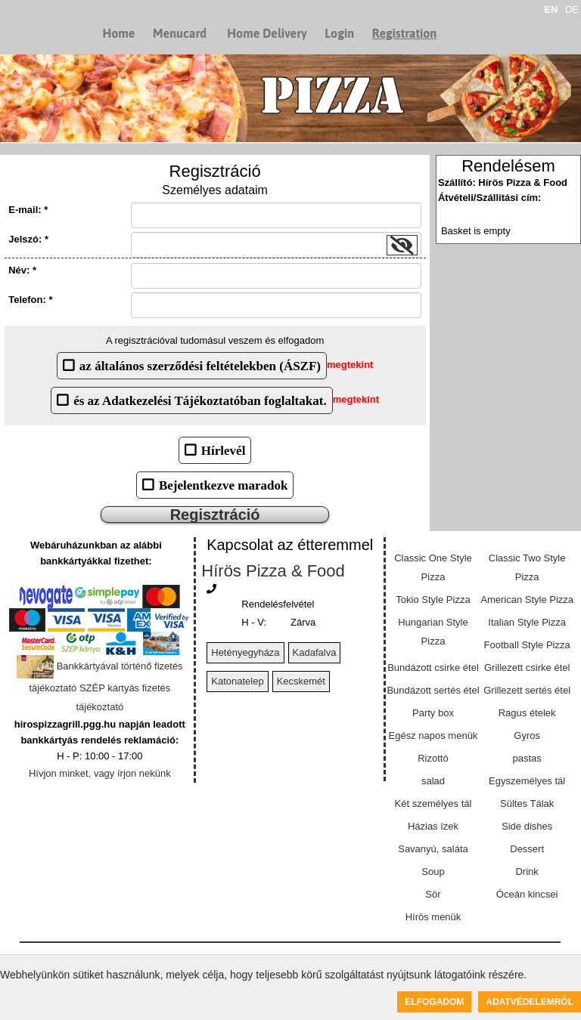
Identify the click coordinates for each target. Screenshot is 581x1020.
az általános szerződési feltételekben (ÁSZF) (200, 365)
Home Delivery (266, 33)
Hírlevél (223, 450)
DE (572, 9)
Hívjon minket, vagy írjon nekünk (100, 773)
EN (551, 9)
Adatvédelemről (529, 1002)
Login (339, 33)
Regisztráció (215, 514)
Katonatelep (237, 681)
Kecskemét (301, 681)
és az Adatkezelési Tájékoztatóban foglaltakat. (199, 400)
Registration (404, 33)
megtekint (350, 365)
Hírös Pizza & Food (273, 570)
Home (118, 33)
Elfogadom (434, 1002)
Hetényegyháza (245, 652)
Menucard (180, 33)
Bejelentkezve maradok (223, 484)
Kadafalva (315, 652)
